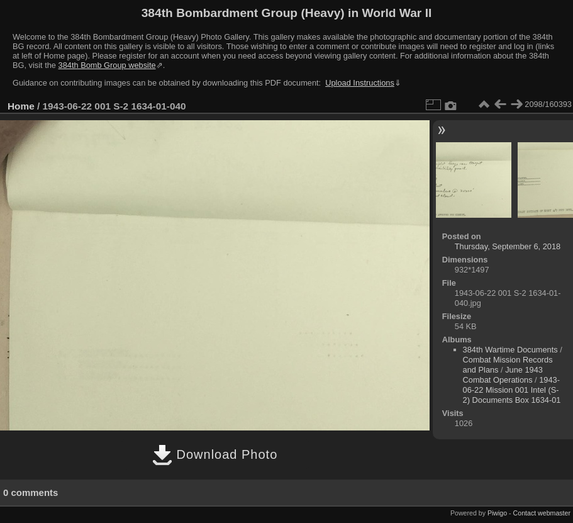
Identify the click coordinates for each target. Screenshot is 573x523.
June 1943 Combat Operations (503, 375)
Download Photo (214, 454)
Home (21, 106)
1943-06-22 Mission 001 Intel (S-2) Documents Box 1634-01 (512, 390)
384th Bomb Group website (107, 65)
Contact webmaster (541, 513)
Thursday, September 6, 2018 (507, 246)
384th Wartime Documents (510, 349)
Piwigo (497, 513)
